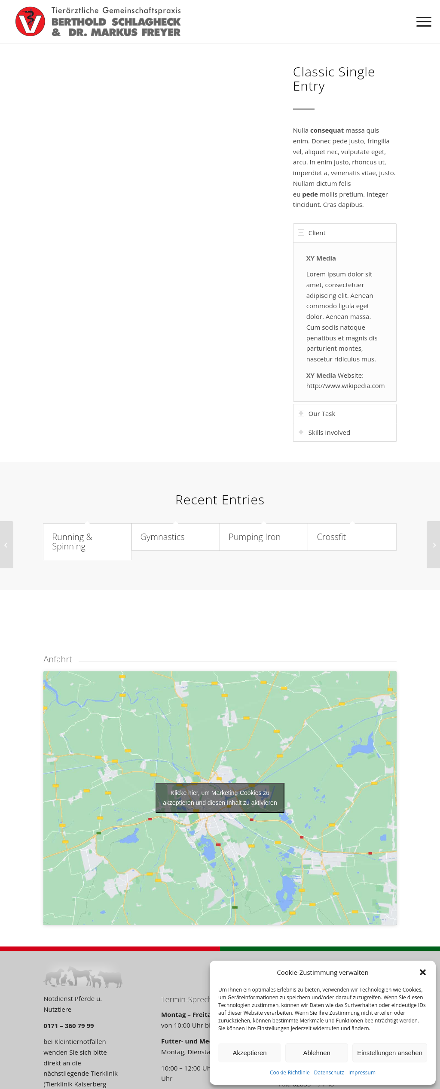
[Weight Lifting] (433, 544)
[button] (423, 972)
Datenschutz (329, 1072)
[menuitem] (421, 21)
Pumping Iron (255, 537)
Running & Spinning (72, 541)
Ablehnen (316, 1052)
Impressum (362, 1072)
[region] (345, 322)
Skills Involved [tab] (324, 432)
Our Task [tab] (317, 413)
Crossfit (331, 537)
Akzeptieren (249, 1052)
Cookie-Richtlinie (290, 1072)
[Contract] (6, 544)
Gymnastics (163, 537)
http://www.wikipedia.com (345, 385)
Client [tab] (312, 232)
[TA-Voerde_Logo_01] (98, 21)
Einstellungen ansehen (389, 1052)
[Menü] (421, 21)
